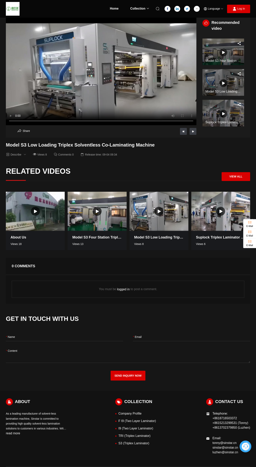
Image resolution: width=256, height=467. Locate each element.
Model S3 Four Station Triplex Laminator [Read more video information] (97, 237)
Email (137, 337)
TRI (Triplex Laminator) (134, 435)
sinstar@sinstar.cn (225, 447)
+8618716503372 (224, 418)
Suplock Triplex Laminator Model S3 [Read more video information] (220, 237)
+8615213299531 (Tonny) (230, 423)
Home (114, 8)
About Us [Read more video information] (18, 237)
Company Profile (129, 413)
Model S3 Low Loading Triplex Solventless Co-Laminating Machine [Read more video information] (159, 237)
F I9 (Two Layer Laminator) (137, 421)
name (10, 337)
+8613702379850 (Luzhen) (231, 427)
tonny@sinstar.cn (224, 443)
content (11, 351)
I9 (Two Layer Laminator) (135, 428)
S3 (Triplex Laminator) (133, 443)
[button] (213, 9)
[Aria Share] (24, 131)
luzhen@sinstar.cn (225, 452)
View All (235, 176)
